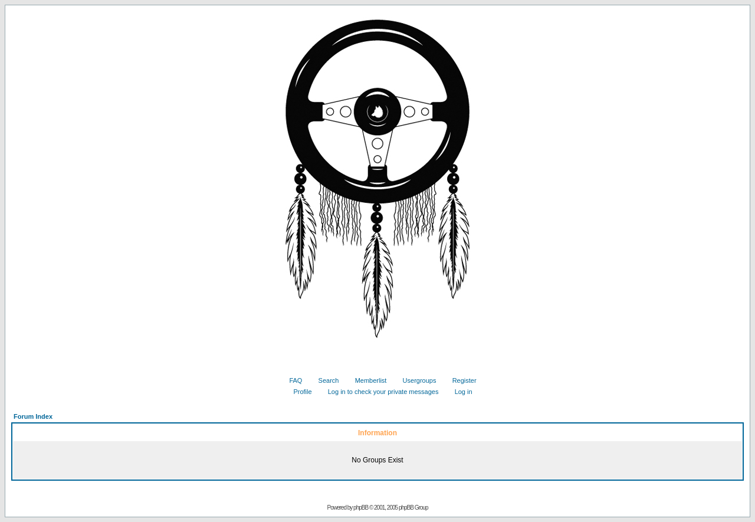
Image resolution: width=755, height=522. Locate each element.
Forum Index (33, 416)
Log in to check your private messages (379, 391)
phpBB (360, 507)
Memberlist (366, 380)
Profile (297, 391)
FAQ (291, 380)
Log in (459, 391)
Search (324, 380)
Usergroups (415, 380)
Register (460, 380)
